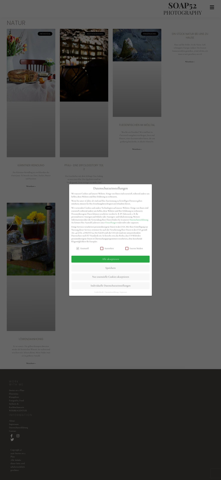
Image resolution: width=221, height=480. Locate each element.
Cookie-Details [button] (99, 292)
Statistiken (107, 248)
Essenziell (82, 248)
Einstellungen (111, 222)
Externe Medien (134, 248)
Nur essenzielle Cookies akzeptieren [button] (110, 276)
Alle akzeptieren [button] (110, 259)
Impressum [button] (123, 292)
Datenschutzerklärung (139, 219)
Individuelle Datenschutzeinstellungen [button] (110, 285)
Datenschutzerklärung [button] (112, 292)
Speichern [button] (110, 267)
